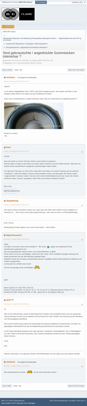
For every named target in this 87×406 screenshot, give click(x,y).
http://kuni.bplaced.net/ (12, 191)
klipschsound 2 (14, 235)
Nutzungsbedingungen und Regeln (65, 400)
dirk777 (10, 300)
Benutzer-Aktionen (76, 70)
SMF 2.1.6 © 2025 (7, 400)
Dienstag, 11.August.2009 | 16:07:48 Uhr (17, 366)
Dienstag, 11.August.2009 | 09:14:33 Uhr (17, 239)
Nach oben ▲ (81, 400)
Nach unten (7, 70)
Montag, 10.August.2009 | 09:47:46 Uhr (16, 151)
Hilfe (51, 400)
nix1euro (10, 77)
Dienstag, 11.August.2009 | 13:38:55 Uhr (17, 304)
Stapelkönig (12, 201)
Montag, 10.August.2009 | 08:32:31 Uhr (16, 81)
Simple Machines (19, 400)
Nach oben (6, 386)
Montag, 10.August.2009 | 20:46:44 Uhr (16, 205)
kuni (8, 147)
